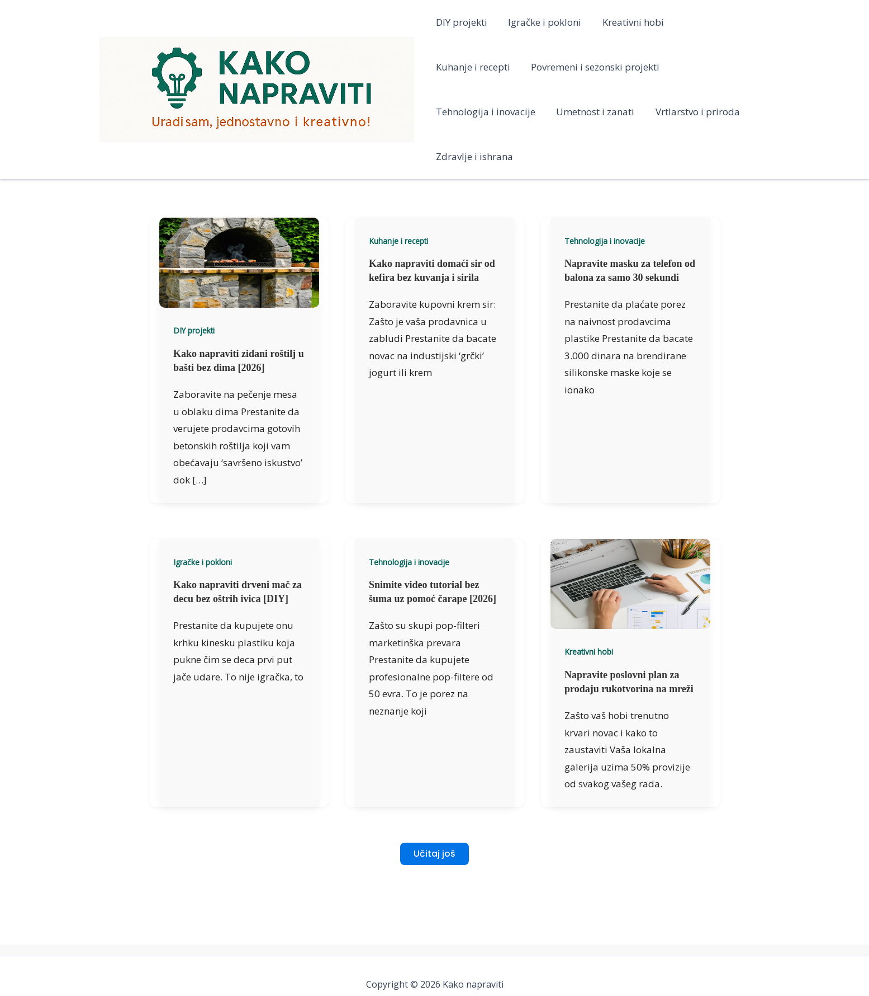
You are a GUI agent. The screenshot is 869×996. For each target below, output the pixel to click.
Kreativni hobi (629, 22)
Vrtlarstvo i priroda (575, 111)
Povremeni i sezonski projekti (500, 66)
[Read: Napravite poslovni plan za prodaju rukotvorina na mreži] (630, 538)
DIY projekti (461, 22)
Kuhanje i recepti (716, 22)
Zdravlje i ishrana (675, 111)
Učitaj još (434, 808)
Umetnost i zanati (475, 111)
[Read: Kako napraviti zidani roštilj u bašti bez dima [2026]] (239, 216)
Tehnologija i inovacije (633, 66)
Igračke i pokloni (543, 22)
